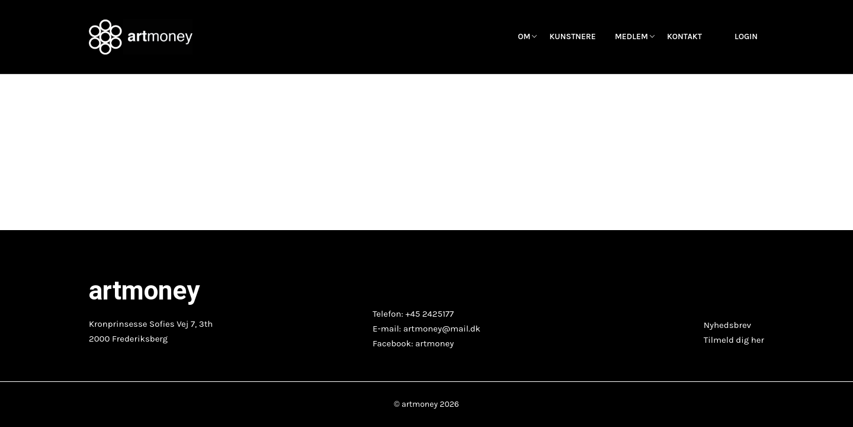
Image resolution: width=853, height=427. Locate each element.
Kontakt (684, 37)
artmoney (434, 343)
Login (746, 37)
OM (524, 37)
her (757, 339)
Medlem (631, 37)
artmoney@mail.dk (441, 328)
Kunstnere (572, 37)
